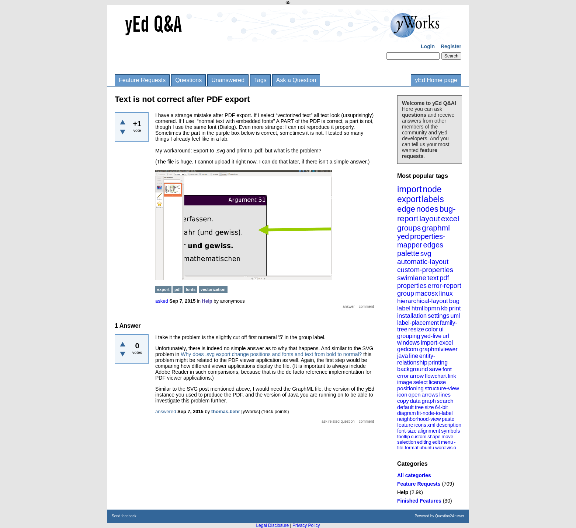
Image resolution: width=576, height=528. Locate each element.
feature (405, 425)
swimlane (411, 278)
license (437, 382)
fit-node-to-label (434, 413)
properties (412, 285)
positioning (410, 388)
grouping (408, 336)
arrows (429, 394)
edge (406, 209)
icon (402, 394)
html (417, 308)
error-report (444, 285)
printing (438, 362)
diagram (406, 413)
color (431, 329)
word (440, 447)
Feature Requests (142, 80)
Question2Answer (449, 516)
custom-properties (425, 270)
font (447, 369)
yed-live (431, 336)
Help (402, 492)
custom (418, 436)
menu (447, 442)
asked (161, 301)
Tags (260, 80)
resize (416, 329)
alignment (429, 431)
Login (428, 46)
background (412, 369)
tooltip (403, 436)
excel (450, 218)
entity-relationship (416, 359)
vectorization (213, 289)
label (403, 308)
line (413, 356)
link (452, 376)
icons (420, 425)
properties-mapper (421, 240)
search (445, 401)
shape (433, 436)
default (405, 407)
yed (403, 236)
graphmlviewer (438, 349)
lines (445, 394)
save (435, 369)
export (409, 199)
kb (444, 308)
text (433, 278)
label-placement (418, 323)
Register (451, 46)
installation (412, 315)
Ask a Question (296, 80)
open (414, 394)
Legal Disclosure (272, 525)
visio (451, 447)
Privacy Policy (306, 525)
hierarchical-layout (422, 301)
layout (429, 218)
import (409, 189)
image (404, 382)
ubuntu (427, 447)
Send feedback (124, 516)
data (415, 401)
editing (424, 442)
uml (455, 316)
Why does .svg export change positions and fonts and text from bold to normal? (271, 354)
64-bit (441, 407)
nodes (427, 209)
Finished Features (419, 501)
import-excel (437, 342)
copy (403, 401)
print (455, 308)
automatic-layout (422, 261)
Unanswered (227, 80)
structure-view (442, 388)
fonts (190, 289)
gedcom (407, 349)
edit (436, 442)
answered (165, 411)
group (405, 293)
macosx (426, 293)
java (402, 356)
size (429, 407)
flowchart (436, 376)
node (432, 189)
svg (425, 253)
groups (409, 227)
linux (446, 293)
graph (428, 401)
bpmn (432, 308)
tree (419, 407)
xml (431, 425)
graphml (436, 227)
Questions (188, 80)
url (446, 336)
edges (433, 245)
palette (408, 253)
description (448, 425)
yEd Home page (436, 80)
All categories (414, 475)
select (420, 382)
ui (441, 329)
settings (439, 315)
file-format (408, 447)
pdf (444, 278)
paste (448, 419)
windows (408, 342)
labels (433, 199)
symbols (450, 431)
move (447, 436)
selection (406, 442)
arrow (417, 376)
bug (454, 301)
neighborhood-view (419, 419)
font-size (407, 431)
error (403, 376)
